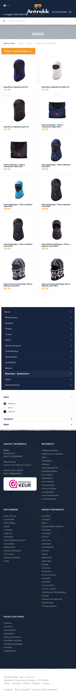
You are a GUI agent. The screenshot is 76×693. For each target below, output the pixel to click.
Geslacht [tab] (8, 417)
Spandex (46, 580)
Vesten (8, 329)
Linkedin (26, 682)
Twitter (7, 682)
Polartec (46, 566)
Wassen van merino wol (52, 597)
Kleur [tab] (6, 395)
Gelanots (46, 532)
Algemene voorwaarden (52, 452)
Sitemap (35, 688)
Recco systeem (49, 573)
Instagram (36, 682)
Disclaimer (47, 459)
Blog (44, 456)
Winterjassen (11, 318)
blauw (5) (11, 402)
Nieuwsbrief (47, 476)
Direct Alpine (10, 521)
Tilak (6, 559)
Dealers (45, 462)
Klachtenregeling (49, 469)
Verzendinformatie (50, 494)
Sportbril (8, 625)
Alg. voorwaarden (22, 688)
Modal (45, 563)
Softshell (46, 577)
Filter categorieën (18, 51)
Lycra (44, 552)
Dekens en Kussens (12, 635)
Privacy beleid (48, 483)
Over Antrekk (48, 480)
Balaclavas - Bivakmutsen (17, 373)
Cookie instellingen (49, 688)
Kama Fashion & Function (15, 538)
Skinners (8, 621)
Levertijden (47, 473)
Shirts (8, 340)
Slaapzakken (10, 649)
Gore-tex (46, 538)
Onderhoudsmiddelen (13, 642)
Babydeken (9, 632)
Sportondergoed (13, 345)
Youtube (46, 682)
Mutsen (8, 367)
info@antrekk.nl (15, 472)
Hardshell (46, 542)
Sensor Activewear (12, 549)
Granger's (8, 528)
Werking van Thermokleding (54, 590)
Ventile (45, 594)
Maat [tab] (6, 423)
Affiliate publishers (50, 449)
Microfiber (47, 559)
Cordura (46, 518)
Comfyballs (10, 362)
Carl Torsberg (10, 514)
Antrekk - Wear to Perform (38, 9)
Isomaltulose (48, 545)
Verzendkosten (49, 497)
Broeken (9, 324)
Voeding (8, 646)
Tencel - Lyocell (49, 587)
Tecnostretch (48, 584)
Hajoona (8, 532)
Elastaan (46, 528)
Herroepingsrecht (50, 466)
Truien (8, 335)
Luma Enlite (9, 542)
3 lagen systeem (49, 604)
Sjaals (8, 378)
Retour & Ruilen (49, 487)
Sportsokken (11, 356)
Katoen (45, 549)
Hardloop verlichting (13, 639)
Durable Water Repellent (52, 525)
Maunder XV (9, 545)
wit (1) (10, 406)
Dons (44, 521)
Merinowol (47, 556)
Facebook (16, 682)
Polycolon (46, 570)
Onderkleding (11, 351)
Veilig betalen (48, 490)
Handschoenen (12, 383)
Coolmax (46, 514)
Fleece (45, 535)
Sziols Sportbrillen (12, 556)
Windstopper (48, 601)
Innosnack (8, 535)
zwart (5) (11, 410)
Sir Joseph (9, 552)
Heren (7, 313)
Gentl (6, 525)
